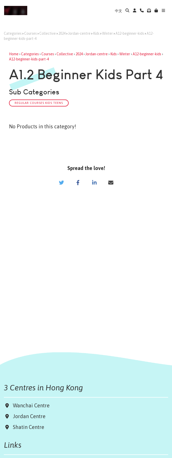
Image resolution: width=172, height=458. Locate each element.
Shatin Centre (27, 427)
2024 (62, 33)
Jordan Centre (28, 416)
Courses (30, 33)
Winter (107, 33)
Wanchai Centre (31, 405)
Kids (96, 33)
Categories (13, 33)
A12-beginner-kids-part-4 (29, 59)
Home (14, 54)
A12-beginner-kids (129, 33)
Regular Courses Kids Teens (39, 102)
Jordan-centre (79, 33)
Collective (47, 33)
